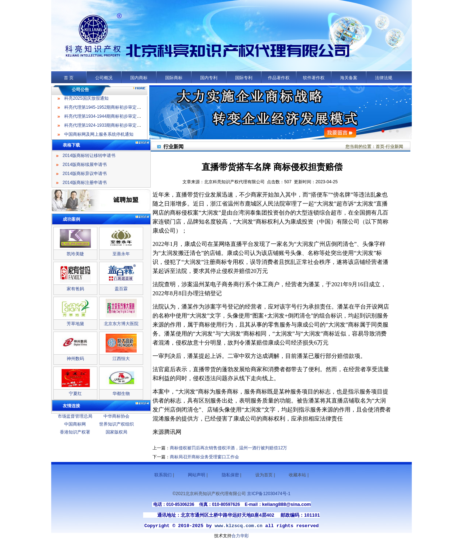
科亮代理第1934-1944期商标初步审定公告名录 (109, 117)
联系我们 (163, 474)
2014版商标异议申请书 (85, 173)
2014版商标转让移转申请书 (89, 155)
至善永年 (121, 253)
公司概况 (104, 77)
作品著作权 (279, 77)
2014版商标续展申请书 (85, 164)
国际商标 (173, 77)
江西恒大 (121, 358)
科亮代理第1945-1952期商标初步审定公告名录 (109, 108)
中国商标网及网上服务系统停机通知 (98, 135)
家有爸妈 (75, 288)
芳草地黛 (75, 323)
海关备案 (348, 77)
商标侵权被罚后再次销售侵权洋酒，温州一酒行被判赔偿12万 (228, 447)
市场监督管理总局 (75, 416)
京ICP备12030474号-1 (268, 493)
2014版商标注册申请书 (85, 182)
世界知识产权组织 (116, 424)
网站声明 (196, 474)
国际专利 (243, 77)
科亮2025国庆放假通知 (86, 99)
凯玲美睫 (75, 253)
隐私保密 (230, 474)
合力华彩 (240, 535)
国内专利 (208, 77)
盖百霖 (121, 288)
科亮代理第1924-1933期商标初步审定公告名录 (109, 126)
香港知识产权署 (75, 432)
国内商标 (138, 77)
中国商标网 (75, 424)
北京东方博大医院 (121, 323)
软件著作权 (314, 77)
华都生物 (121, 393)
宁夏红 (75, 393)
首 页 (69, 77)
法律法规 (383, 77)
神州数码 (75, 358)
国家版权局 (116, 432)
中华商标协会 (116, 416)
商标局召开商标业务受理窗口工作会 (204, 456)
